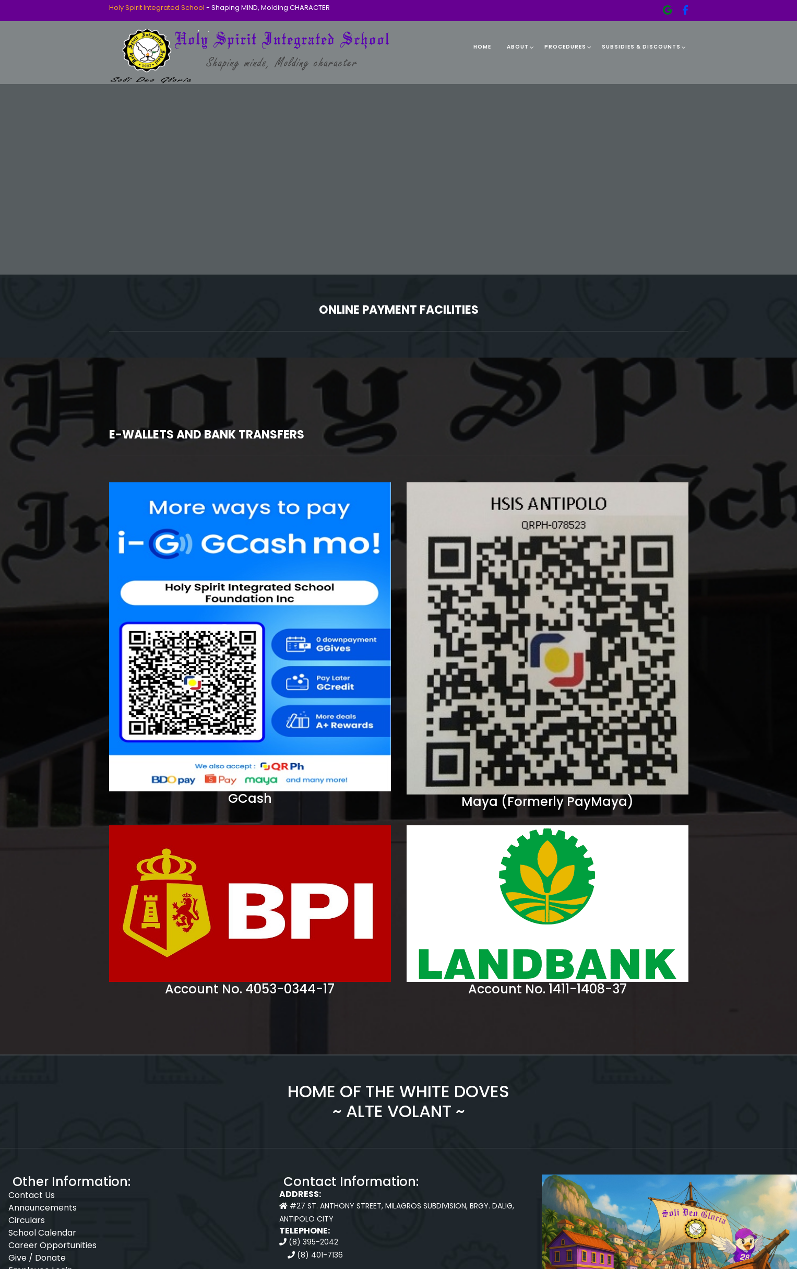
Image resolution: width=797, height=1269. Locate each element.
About (518, 47)
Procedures (565, 47)
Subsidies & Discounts (641, 47)
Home (482, 47)
